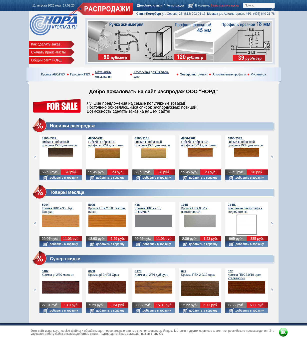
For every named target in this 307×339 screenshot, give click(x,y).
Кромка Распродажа (53, 26)
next (272, 157)
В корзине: (202, 5)
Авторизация (153, 5)
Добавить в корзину (60, 177)
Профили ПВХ (80, 74)
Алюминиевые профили (229, 74)
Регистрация (175, 5)
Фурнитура (258, 74)
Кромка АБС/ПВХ (53, 74)
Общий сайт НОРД (46, 60)
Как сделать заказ (45, 44)
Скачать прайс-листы (48, 52)
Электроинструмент (193, 74)
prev (34, 157)
